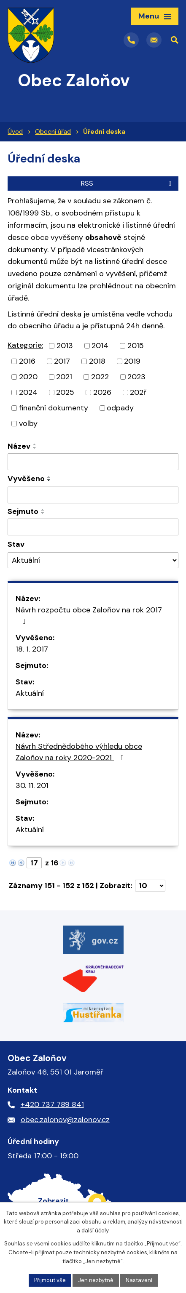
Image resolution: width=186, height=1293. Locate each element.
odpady (120, 408)
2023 (136, 377)
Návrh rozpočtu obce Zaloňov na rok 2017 (89, 615)
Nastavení (139, 1280)
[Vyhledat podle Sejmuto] (93, 527)
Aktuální (30, 693)
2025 (65, 392)
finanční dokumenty (53, 408)
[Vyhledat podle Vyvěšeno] (93, 495)
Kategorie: (25, 345)
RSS (127, 183)
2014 (100, 346)
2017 (62, 361)
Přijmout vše (50, 1280)
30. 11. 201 (32, 785)
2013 (65, 346)
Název (19, 446)
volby (28, 423)
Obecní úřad (53, 132)
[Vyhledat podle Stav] (93, 560)
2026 (102, 392)
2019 (132, 361)
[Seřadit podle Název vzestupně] (35, 444)
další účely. (95, 1230)
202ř (138, 392)
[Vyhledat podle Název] (93, 461)
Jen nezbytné (95, 1280)
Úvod (15, 132)
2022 (100, 377)
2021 (64, 377)
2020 (28, 377)
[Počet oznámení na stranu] (150, 885)
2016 (27, 361)
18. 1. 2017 (32, 649)
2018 (97, 361)
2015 (135, 346)
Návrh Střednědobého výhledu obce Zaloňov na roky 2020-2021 (79, 752)
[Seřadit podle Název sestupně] (35, 448)
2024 (28, 392)
